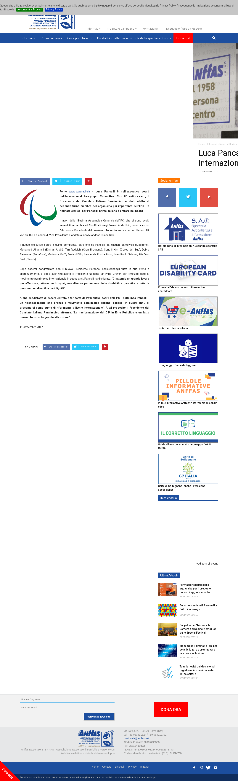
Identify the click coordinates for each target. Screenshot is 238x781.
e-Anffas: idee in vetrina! (174, 328)
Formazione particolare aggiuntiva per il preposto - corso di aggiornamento (196, 588)
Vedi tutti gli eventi (207, 563)
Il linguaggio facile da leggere (177, 365)
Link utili (119, 766)
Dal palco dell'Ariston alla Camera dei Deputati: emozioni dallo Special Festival (198, 629)
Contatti (106, 766)
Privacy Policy (54, 9)
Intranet (144, 766)
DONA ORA (171, 709)
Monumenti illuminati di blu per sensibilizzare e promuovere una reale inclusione (198, 649)
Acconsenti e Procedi (29, 9)
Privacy (132, 766)
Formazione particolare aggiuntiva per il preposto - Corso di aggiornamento (196, 530)
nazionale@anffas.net (136, 738)
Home (95, 766)
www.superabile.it (79, 191)
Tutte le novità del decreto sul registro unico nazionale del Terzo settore (197, 670)
